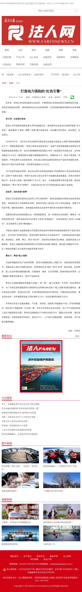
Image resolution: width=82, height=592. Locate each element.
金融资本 (61, 57)
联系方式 (41, 556)
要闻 (7, 50)
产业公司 (20, 57)
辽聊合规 (7, 57)
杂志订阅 (48, 559)
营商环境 (20, 64)
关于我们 (27, 556)
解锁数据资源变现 (10, 544)
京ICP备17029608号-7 (64, 569)
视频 (47, 50)
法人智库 (67, 556)
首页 (4, 83)
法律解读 (74, 57)
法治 (20, 50)
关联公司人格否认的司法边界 (15, 421)
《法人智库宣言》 (25, 75)
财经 (34, 50)
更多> (77, 336)
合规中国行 (40, 75)
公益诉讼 (7, 64)
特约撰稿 (34, 559)
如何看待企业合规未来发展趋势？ (58, 522)
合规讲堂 (47, 57)
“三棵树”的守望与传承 (53, 491)
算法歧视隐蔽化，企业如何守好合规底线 (20, 434)
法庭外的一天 (49, 544)
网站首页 (14, 556)
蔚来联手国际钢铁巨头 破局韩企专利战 (19, 413)
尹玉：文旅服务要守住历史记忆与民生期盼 (21, 404)
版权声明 (54, 556)
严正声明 (56, 75)
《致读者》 (11, 75)
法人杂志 (34, 57)
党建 (61, 50)
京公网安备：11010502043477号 (20, 569)
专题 (74, 50)
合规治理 (47, 64)
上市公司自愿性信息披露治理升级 (17, 430)
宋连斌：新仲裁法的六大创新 (15, 426)
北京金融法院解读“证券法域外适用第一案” (20, 408)
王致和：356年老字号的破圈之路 (16, 522)
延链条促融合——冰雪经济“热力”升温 (60, 466)
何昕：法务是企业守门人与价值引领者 (19, 417)
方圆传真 (34, 64)
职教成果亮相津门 (10, 491)
